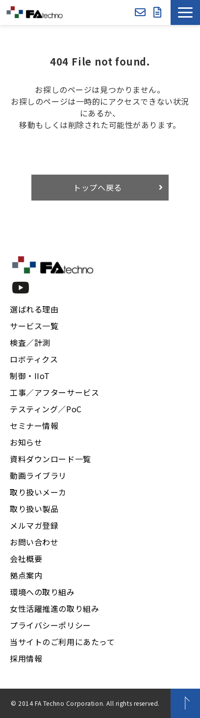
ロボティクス (34, 359)
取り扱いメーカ (38, 492)
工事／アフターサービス (54, 392)
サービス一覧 (34, 326)
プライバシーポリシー (50, 625)
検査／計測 (30, 342)
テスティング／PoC (46, 409)
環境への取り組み (42, 592)
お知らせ (26, 442)
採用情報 (26, 658)
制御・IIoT (30, 375)
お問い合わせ (140, 12)
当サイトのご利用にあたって (62, 642)
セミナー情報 (34, 425)
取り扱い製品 (34, 509)
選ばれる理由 (34, 309)
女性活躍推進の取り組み (54, 608)
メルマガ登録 (34, 525)
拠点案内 (26, 575)
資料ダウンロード (158, 12)
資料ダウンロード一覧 (50, 459)
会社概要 (26, 558)
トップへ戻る (97, 187)
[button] (185, 12)
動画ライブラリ (38, 475)
